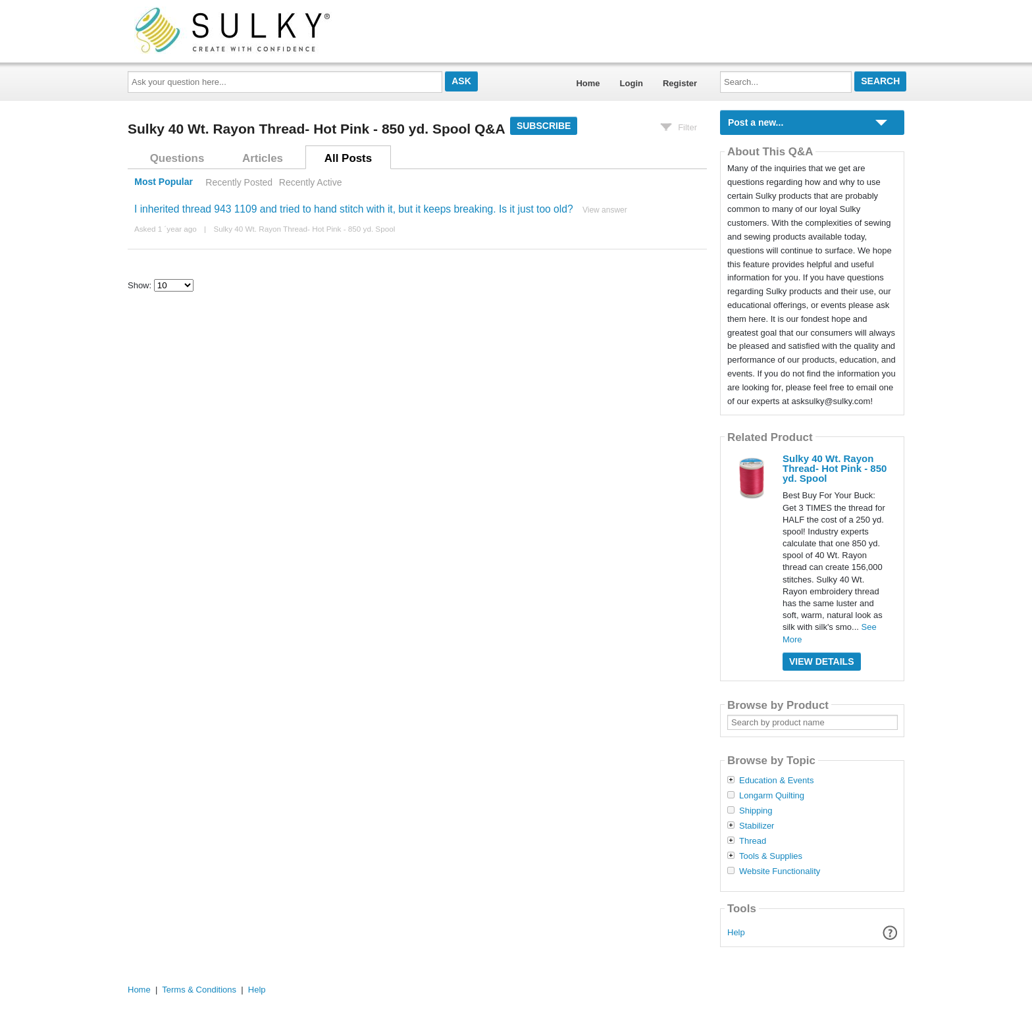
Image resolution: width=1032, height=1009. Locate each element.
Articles (262, 158)
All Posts (348, 158)
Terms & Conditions (199, 990)
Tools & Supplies (770, 856)
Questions (177, 158)
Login (631, 83)
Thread (752, 841)
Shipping (756, 810)
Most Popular (163, 182)
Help (736, 932)
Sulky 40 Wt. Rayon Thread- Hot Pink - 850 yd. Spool (304, 228)
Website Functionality (779, 871)
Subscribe (544, 125)
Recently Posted (238, 182)
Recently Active (310, 182)
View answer (604, 210)
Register (680, 83)
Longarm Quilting (771, 795)
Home (588, 83)
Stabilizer (756, 826)
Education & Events (776, 780)
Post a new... (755, 122)
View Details (821, 661)
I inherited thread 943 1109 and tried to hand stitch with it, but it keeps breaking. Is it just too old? (353, 209)
